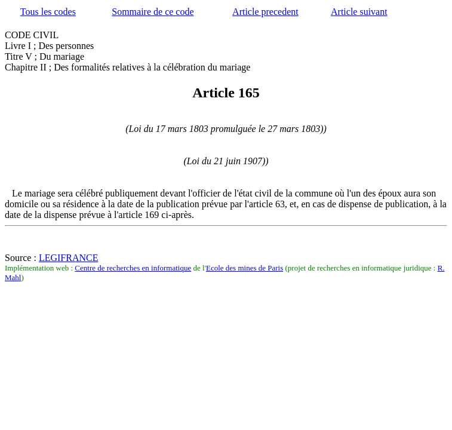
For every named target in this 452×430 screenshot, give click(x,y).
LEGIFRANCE (69, 258)
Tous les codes (48, 12)
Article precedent (265, 12)
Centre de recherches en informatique (133, 267)
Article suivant (359, 12)
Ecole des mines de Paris (244, 267)
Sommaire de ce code (152, 12)
